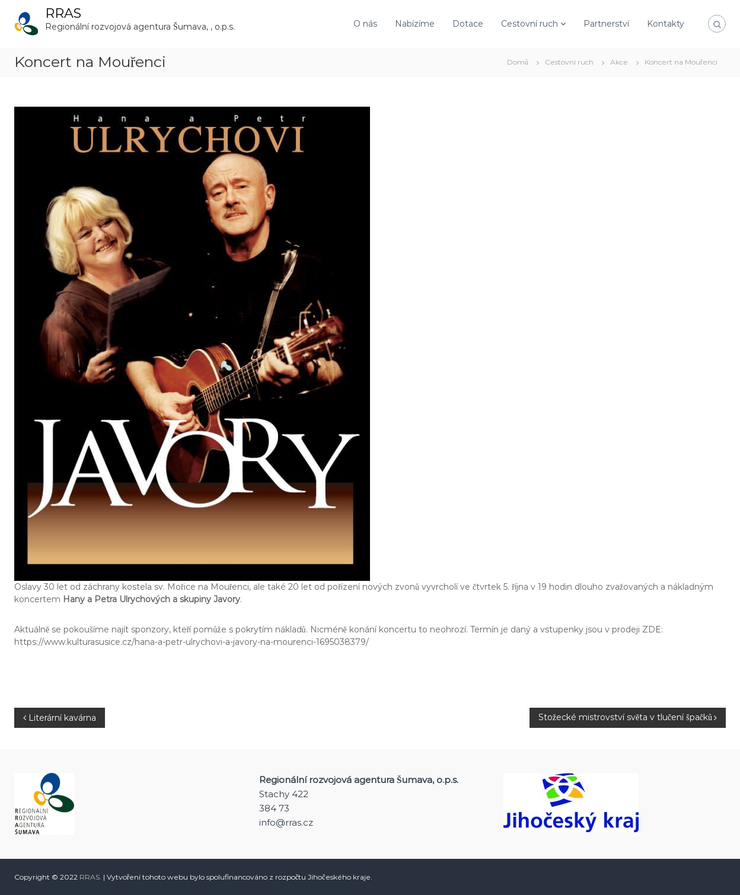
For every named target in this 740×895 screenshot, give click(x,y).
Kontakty (665, 23)
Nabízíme (415, 23)
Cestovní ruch (529, 23)
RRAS (63, 13)
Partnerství (606, 23)
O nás (365, 23)
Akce (619, 61)
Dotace (467, 23)
